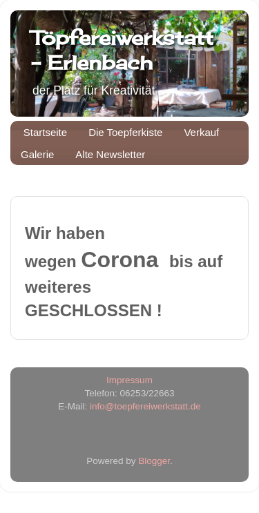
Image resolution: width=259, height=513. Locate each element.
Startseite (45, 132)
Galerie (37, 154)
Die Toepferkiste (125, 132)
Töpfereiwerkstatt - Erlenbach (122, 50)
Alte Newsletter (110, 154)
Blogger (154, 461)
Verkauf (201, 132)
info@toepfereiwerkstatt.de (145, 406)
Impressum (129, 380)
